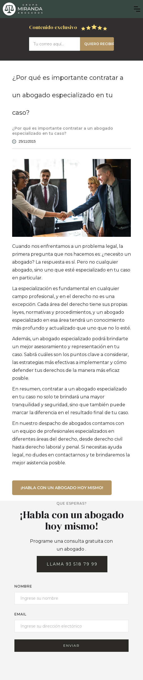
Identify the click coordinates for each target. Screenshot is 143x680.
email (20, 614)
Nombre (23, 586)
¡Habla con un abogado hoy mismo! (62, 487)
